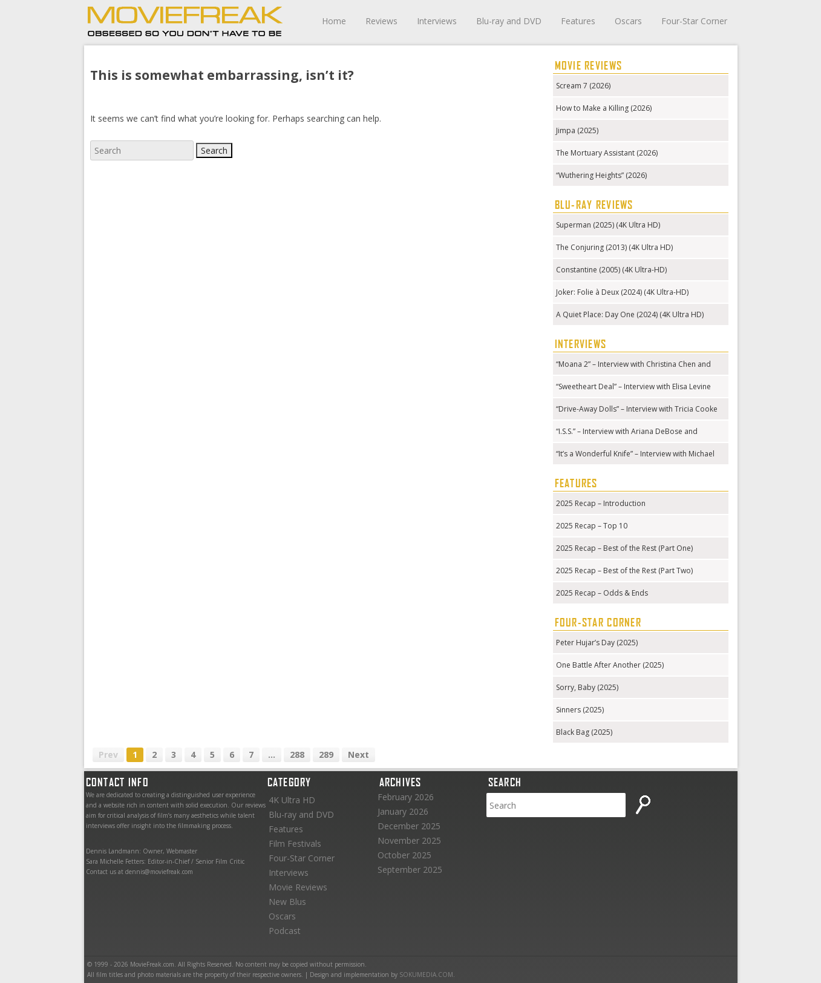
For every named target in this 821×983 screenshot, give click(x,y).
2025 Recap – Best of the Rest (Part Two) (624, 570)
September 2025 (410, 869)
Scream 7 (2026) (583, 86)
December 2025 (409, 826)
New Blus (287, 901)
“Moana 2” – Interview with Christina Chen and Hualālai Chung (633, 365)
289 (326, 754)
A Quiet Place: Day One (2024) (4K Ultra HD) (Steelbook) (630, 315)
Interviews (437, 21)
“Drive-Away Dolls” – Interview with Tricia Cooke (637, 409)
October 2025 (404, 855)
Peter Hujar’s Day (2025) (597, 642)
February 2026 (406, 797)
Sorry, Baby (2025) (587, 687)
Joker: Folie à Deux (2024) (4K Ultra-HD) (622, 292)
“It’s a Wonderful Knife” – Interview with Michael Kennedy (635, 455)
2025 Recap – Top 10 (591, 526)
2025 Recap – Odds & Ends (602, 593)
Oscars (628, 21)
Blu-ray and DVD (508, 21)
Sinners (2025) (580, 710)
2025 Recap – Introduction (601, 503)
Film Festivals (295, 843)
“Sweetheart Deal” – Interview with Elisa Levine (633, 386)
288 (297, 754)
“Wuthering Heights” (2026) (601, 175)
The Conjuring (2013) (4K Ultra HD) (614, 247)
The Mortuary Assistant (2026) (607, 153)
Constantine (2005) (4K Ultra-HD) (611, 270)
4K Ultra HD (292, 800)
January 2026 (403, 811)
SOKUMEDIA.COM (426, 974)
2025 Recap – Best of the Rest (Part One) (624, 548)
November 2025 (409, 840)
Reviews (381, 21)
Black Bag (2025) (584, 732)
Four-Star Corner (694, 21)
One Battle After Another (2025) (610, 665)
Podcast (285, 930)
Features (578, 21)
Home (334, 21)
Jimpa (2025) (577, 130)
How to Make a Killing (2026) (604, 108)
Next (358, 754)
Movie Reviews (298, 887)
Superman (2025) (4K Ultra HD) (608, 225)
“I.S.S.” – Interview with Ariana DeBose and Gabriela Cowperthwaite (627, 432)
